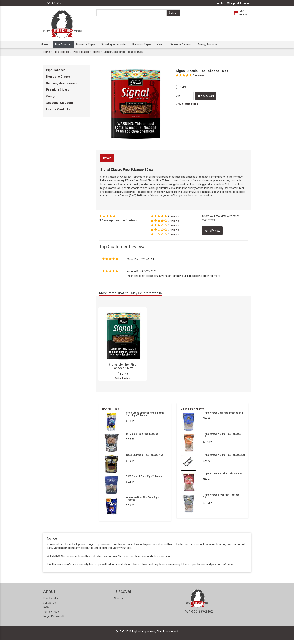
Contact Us (49, 602)
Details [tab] (107, 157)
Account (243, 3)
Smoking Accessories (114, 44)
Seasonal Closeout (181, 44)
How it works (50, 598)
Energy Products (208, 44)
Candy (161, 44)
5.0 (101, 220)
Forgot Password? (53, 616)
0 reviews (173, 220)
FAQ (221, 3)
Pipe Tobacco (63, 44)
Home (44, 44)
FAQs (46, 607)
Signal (96, 51)
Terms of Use (51, 611)
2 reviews (198, 75)
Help (231, 3)
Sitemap (119, 598)
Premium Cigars (142, 44)
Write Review (122, 378)
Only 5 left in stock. (187, 103)
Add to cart (206, 95)
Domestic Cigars (86, 44)
